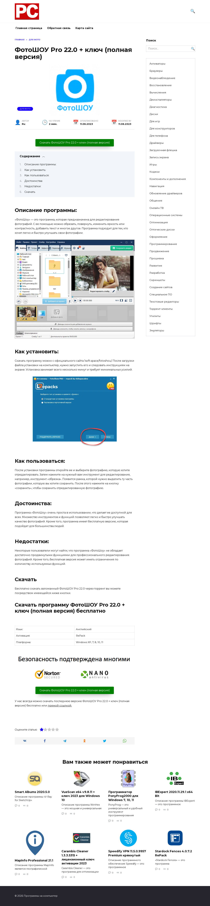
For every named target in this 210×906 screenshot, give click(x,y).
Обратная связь (59, 28)
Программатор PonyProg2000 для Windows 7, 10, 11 (123, 795)
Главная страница (29, 28)
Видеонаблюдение (162, 78)
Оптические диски (162, 229)
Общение (155, 200)
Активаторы (157, 63)
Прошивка (156, 258)
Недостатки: (32, 186)
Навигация (156, 186)
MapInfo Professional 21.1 (34, 860)
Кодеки (154, 171)
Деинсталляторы (160, 99)
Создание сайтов (160, 287)
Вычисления (157, 92)
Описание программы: (40, 164)
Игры (153, 164)
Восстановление (160, 85)
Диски (153, 114)
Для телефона (158, 135)
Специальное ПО (160, 294)
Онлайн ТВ (156, 208)
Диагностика (158, 106)
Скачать (29, 191)
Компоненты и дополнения (167, 179)
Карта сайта (84, 28)
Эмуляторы (156, 330)
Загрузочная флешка (163, 150)
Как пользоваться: (36, 175)
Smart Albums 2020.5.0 (32, 791)
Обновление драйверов (165, 193)
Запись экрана (159, 157)
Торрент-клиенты (161, 308)
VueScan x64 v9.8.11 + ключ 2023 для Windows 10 (81, 795)
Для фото (25, 109)
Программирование (163, 244)
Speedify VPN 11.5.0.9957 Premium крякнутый (127, 853)
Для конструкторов (162, 128)
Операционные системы (165, 215)
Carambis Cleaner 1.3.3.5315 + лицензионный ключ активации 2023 (78, 857)
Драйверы (156, 142)
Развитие (155, 265)
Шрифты (155, 323)
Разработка (157, 272)
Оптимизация (158, 222)
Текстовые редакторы (164, 301)
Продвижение (159, 251)
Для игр (154, 121)
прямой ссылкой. (60, 705)
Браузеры (156, 70)
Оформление (158, 236)
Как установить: (35, 170)
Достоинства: (33, 180)
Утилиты (154, 316)
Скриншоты (157, 280)
